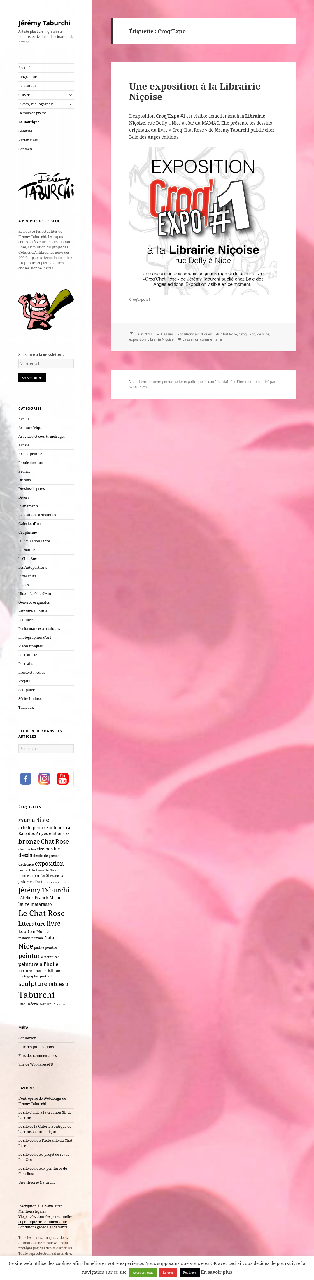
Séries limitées (30, 698)
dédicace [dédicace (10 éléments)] (26, 864)
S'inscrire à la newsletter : (41, 354)
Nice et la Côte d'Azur (35, 593)
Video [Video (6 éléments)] (60, 1004)
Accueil (24, 67)
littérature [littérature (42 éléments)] (32, 923)
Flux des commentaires (37, 1055)
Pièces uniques (30, 646)
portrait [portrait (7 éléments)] (46, 976)
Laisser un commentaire (202, 339)
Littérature (27, 576)
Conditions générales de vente (42, 1227)
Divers (23, 497)
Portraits (25, 663)
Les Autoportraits (32, 567)
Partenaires (28, 140)
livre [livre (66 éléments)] (53, 923)
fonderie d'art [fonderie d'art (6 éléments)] (28, 876)
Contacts (25, 149)
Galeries (25, 131)
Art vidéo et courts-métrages (41, 436)
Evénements (28, 506)
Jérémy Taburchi (44, 22)
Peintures (26, 619)
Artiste (23, 445)
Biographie (27, 76)
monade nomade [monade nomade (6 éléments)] (31, 938)
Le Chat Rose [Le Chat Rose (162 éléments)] (41, 913)
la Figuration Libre (34, 541)
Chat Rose (229, 334)
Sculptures (27, 689)
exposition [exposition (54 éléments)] (49, 863)
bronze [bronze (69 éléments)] (29, 841)
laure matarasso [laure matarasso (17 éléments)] (35, 904)
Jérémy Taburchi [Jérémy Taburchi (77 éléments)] (43, 889)
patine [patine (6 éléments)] (39, 947)
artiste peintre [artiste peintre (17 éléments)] (33, 827)
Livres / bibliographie (36, 103)
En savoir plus (216, 1272)
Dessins (24, 479)
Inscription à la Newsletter (40, 1206)
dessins (263, 334)
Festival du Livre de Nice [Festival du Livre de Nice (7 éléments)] (37, 870)
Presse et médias (31, 672)
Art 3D (23, 418)
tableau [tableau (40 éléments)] (58, 984)
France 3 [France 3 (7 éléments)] (56, 875)
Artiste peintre (30, 453)
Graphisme (27, 532)
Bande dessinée (30, 462)
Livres (23, 584)
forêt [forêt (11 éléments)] (44, 875)
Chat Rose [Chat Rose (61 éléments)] (55, 841)
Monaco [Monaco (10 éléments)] (43, 931)
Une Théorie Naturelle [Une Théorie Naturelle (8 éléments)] (36, 1003)
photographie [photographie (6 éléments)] (28, 976)
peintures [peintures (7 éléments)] (51, 957)
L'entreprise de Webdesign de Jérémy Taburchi (42, 1101)
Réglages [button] (189, 1272)
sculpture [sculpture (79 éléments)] (33, 983)
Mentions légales (32, 1211)
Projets (24, 681)
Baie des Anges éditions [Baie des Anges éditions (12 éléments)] (41, 833)
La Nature (26, 549)
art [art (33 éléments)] (27, 819)
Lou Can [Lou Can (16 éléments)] (27, 931)
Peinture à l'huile (32, 611)
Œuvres (24, 94)
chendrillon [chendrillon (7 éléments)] (27, 849)
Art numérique (30, 427)
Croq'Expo (247, 334)
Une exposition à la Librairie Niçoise (195, 91)
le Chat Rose (28, 558)
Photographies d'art (34, 637)
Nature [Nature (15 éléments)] (52, 937)
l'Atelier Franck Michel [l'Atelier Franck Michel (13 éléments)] (40, 897)
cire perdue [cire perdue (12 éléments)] (48, 849)
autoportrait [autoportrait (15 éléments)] (61, 827)
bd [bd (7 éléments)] (67, 833)
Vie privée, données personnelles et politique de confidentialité (45, 1219)
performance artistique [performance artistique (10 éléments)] (39, 970)
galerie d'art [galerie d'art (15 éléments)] (30, 882)
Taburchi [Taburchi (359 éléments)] (36, 995)
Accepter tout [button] (143, 1272)
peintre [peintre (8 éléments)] (51, 947)
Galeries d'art (29, 523)
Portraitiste (27, 654)
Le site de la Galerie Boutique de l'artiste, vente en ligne (44, 1129)
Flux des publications (36, 1046)
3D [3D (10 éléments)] (20, 820)
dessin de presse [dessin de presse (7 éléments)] (46, 855)
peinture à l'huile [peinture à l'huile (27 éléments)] (38, 964)
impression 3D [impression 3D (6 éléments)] (54, 882)
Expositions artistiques (37, 514)
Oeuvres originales (34, 602)
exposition (137, 339)
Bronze (24, 471)
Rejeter (168, 1272)
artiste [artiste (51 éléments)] (40, 819)
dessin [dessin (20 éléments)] (25, 855)
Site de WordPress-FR (35, 1064)
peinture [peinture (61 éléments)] (30, 956)
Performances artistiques (39, 628)
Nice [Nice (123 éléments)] (25, 946)
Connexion (27, 1038)
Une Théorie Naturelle (36, 1182)
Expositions (27, 85)
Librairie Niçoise (161, 339)
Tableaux (26, 707)
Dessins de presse (32, 113)
